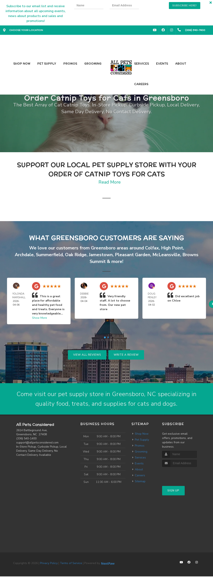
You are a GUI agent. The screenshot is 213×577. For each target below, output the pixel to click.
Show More (39, 318)
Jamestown (101, 255)
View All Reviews (87, 355)
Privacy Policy (49, 564)
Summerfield (49, 255)
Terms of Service (71, 564)
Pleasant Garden (132, 255)
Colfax (152, 248)
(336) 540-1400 (26, 439)
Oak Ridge (76, 255)
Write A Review (126, 355)
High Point (172, 248)
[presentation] (159, 6)
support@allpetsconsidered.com (37, 443)
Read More (109, 182)
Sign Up (173, 491)
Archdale (24, 255)
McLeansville (166, 255)
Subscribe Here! (184, 5)
